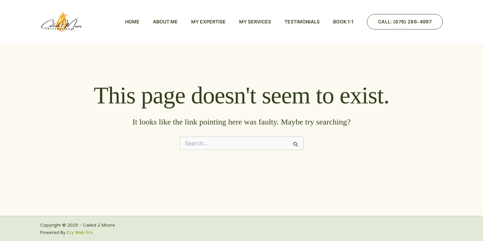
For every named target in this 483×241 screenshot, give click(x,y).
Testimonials (302, 21)
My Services (255, 21)
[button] (405, 21)
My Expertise (208, 21)
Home (132, 21)
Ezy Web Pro (80, 232)
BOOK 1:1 (343, 21)
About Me (165, 21)
